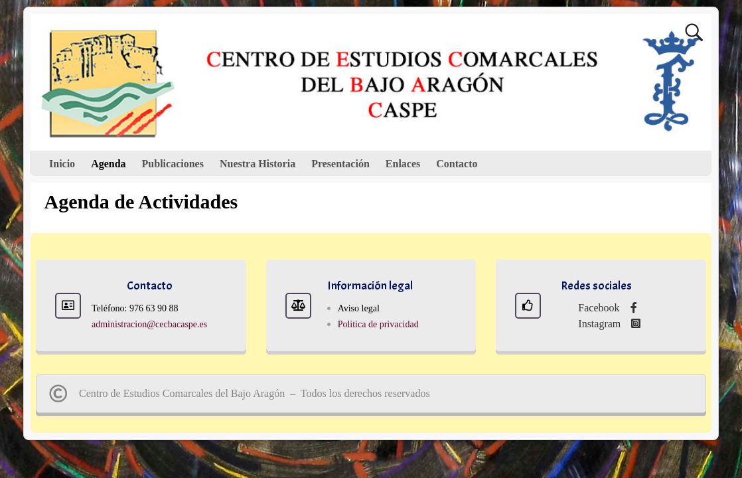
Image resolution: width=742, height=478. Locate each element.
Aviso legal (359, 308)
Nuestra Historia (257, 163)
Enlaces (403, 163)
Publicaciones (173, 163)
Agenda (108, 163)
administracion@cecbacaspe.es (149, 324)
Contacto (456, 163)
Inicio (62, 163)
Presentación (340, 163)
